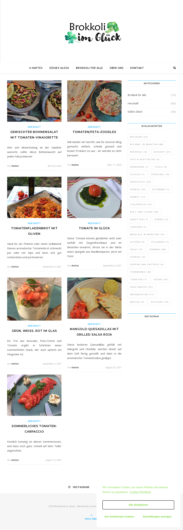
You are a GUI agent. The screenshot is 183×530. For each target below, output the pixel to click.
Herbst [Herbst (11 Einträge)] (138, 196)
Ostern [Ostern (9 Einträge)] (137, 242)
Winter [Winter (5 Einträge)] (137, 302)
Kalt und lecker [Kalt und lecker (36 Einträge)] (144, 211)
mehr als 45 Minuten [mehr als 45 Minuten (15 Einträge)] (147, 234)
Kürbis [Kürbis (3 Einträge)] (161, 219)
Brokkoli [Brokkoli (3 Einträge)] (138, 151)
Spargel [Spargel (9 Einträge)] (138, 257)
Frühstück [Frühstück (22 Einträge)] (140, 181)
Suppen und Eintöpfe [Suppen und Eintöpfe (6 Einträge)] (147, 264)
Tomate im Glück (94, 228)
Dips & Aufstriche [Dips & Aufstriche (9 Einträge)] (145, 159)
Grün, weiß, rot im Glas (34, 331)
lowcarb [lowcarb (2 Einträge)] (138, 227)
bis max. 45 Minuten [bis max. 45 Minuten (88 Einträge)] (147, 144)
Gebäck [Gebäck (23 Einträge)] (138, 189)
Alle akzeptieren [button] (138, 504)
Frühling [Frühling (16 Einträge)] (160, 174)
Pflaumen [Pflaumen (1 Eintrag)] (160, 242)
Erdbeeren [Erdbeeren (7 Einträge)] (139, 166)
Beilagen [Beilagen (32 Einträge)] (139, 136)
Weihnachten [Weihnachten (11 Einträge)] (142, 294)
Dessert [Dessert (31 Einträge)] (162, 151)
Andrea (15, 266)
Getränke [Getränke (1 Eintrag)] (161, 189)
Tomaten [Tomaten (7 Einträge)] (138, 279)
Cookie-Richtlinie (140, 492)
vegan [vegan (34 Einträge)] (161, 279)
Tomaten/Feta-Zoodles (94, 132)
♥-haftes (36, 68)
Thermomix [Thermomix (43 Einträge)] (140, 272)
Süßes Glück (59, 68)
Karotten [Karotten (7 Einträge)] (139, 219)
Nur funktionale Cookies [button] (119, 516)
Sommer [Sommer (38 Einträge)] (157, 249)
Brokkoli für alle (89, 68)
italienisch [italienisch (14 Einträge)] (141, 204)
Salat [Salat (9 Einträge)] (136, 249)
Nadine (15, 165)
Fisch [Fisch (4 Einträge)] (161, 166)
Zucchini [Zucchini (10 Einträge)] (160, 302)
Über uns (116, 68)
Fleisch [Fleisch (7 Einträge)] (137, 174)
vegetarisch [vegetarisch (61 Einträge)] (141, 287)
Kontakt (137, 68)
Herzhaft (34, 126)
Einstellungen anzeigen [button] (157, 516)
